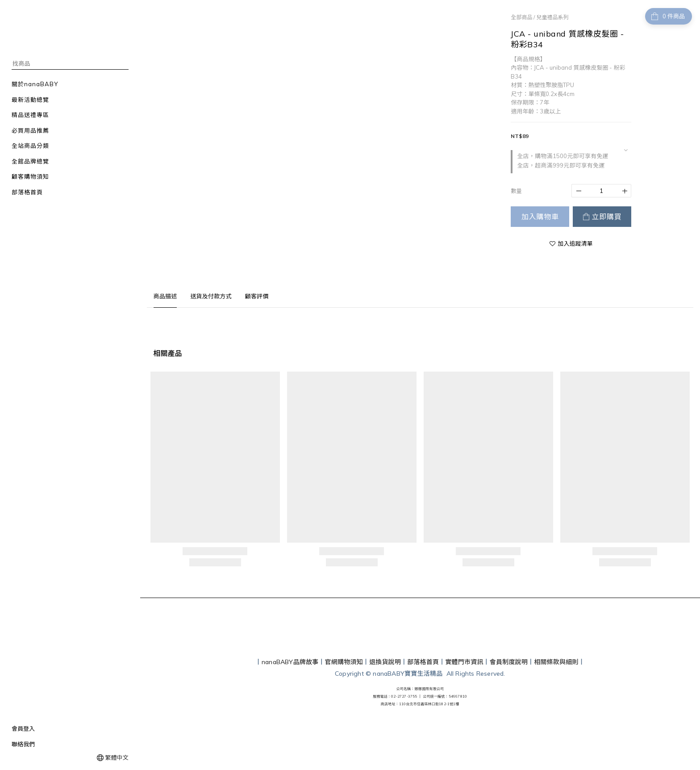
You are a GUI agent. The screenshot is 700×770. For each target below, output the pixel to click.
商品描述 (165, 296)
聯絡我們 (23, 744)
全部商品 (521, 17)
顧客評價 (257, 296)
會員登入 (23, 728)
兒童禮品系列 (552, 17)
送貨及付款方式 (210, 296)
